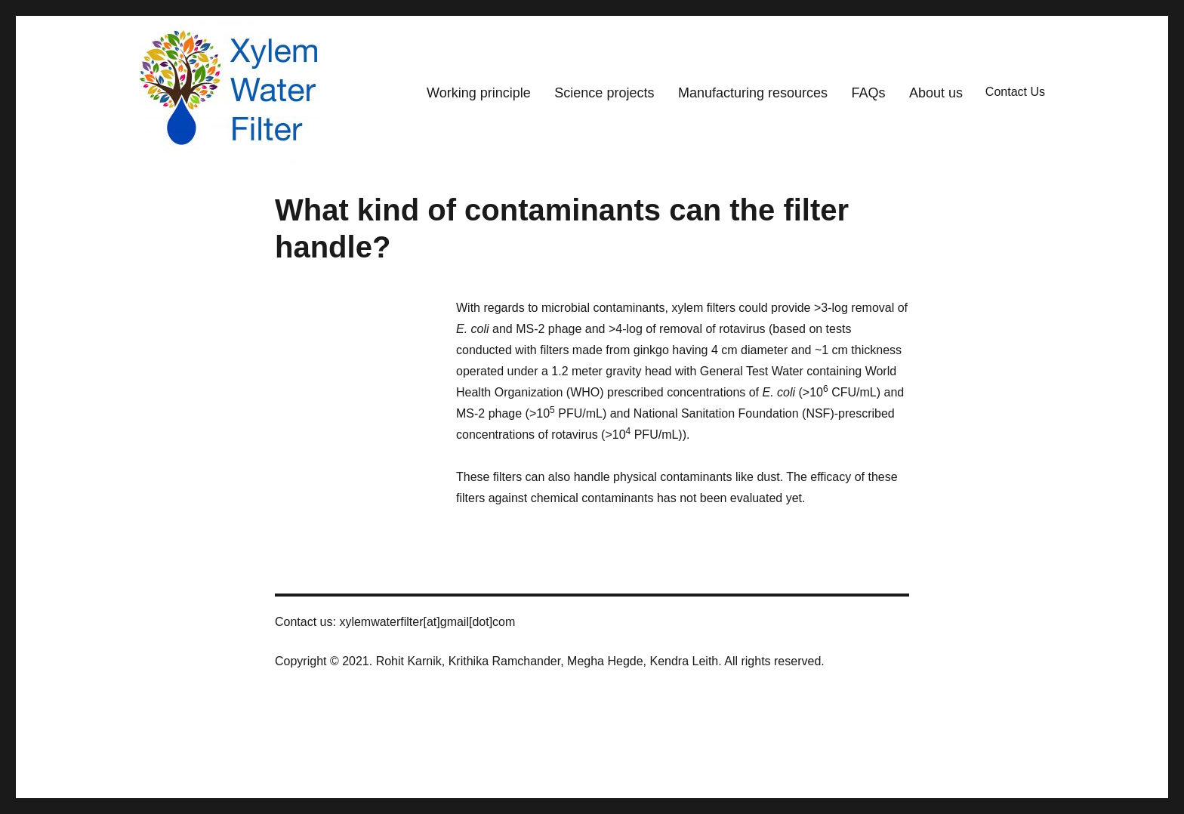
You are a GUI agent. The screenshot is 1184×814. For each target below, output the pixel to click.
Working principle (479, 92)
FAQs (869, 92)
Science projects (604, 92)
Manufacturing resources (753, 92)
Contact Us (1015, 91)
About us (936, 92)
